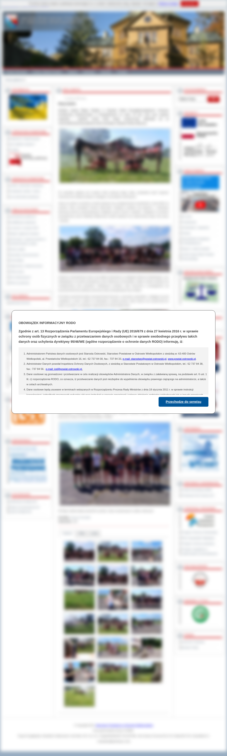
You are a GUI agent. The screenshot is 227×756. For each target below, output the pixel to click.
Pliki (82, 533)
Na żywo (187, 216)
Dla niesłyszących (20, 277)
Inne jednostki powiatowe (24, 196)
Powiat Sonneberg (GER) (197, 489)
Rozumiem (189, 3)
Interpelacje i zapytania (195, 227)
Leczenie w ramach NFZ (24, 228)
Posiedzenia (189, 222)
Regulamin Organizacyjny (25, 138)
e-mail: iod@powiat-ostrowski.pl (64, 369)
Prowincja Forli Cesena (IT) (198, 495)
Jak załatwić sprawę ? (23, 144)
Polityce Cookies (168, 3)
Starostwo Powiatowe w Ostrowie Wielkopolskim (124, 725)
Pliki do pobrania (19, 282)
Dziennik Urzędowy (193, 641)
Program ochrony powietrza (198, 543)
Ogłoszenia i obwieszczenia (26, 266)
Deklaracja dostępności (23, 501)
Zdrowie (106, 71)
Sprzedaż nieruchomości (24, 254)
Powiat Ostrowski (16, 71)
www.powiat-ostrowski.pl (182, 358)
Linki (94, 533)
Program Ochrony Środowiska (199, 532)
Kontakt (122, 71)
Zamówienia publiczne (23, 216)
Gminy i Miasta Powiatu (47, 71)
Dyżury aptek (17, 249)
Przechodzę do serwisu (183, 402)
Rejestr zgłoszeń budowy (24, 233)
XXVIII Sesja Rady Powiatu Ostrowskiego (198, 256)
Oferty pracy (17, 271)
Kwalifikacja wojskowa (23, 222)
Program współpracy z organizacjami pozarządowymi (199, 551)
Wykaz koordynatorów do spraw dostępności (25, 509)
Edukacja (88, 71)
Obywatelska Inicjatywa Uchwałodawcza (196, 241)
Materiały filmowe (20, 302)
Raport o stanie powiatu (196, 248)
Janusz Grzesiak (80, 517)
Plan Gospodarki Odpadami (198, 538)
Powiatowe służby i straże (25, 191)
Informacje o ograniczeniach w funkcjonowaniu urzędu (28, 241)
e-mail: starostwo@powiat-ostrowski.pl (144, 358)
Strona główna (13, 79)
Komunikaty (17, 260)
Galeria (72, 71)
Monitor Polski (190, 647)
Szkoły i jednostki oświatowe (26, 185)
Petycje (186, 233)
